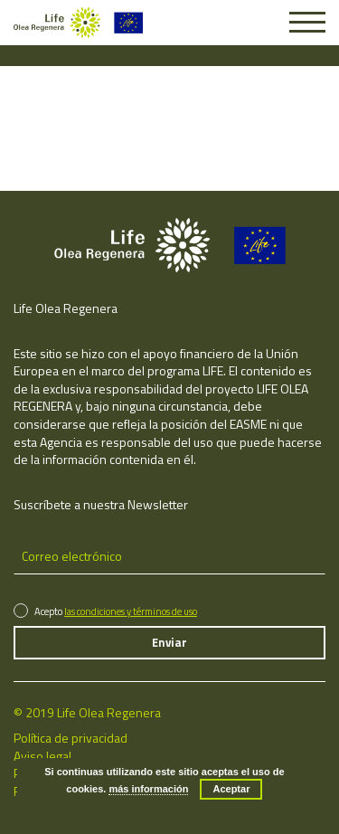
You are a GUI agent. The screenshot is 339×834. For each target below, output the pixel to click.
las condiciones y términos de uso (130, 611)
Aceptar (231, 788)
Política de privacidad (70, 737)
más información (148, 788)
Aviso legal (42, 755)
